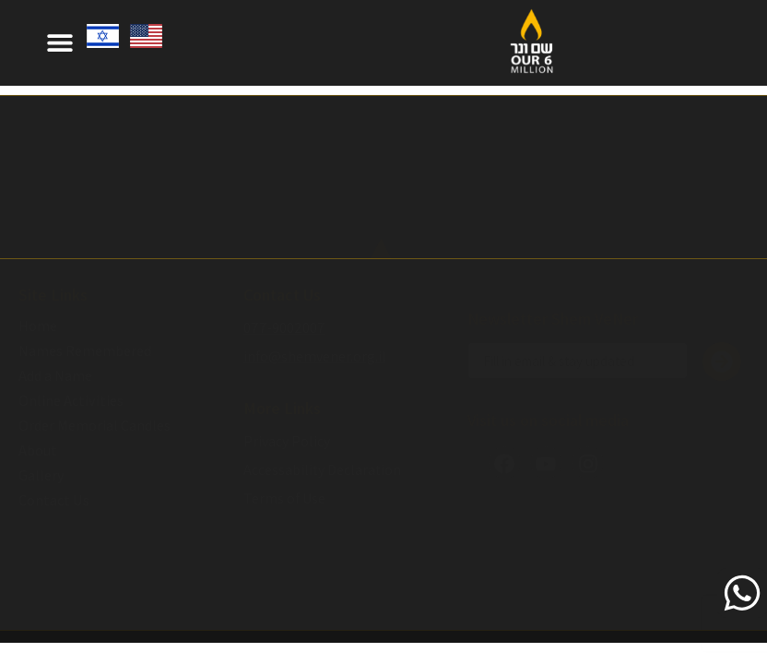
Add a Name (55, 376)
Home (37, 326)
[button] (59, 43)
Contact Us (53, 501)
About (37, 451)
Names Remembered (84, 351)
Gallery (41, 476)
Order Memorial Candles (94, 426)
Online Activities (71, 401)
